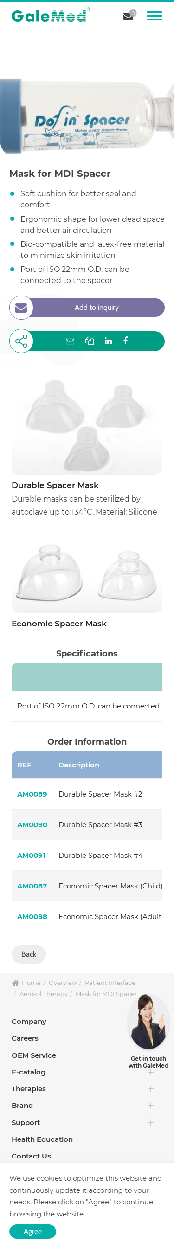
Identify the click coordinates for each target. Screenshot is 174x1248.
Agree (33, 1231)
